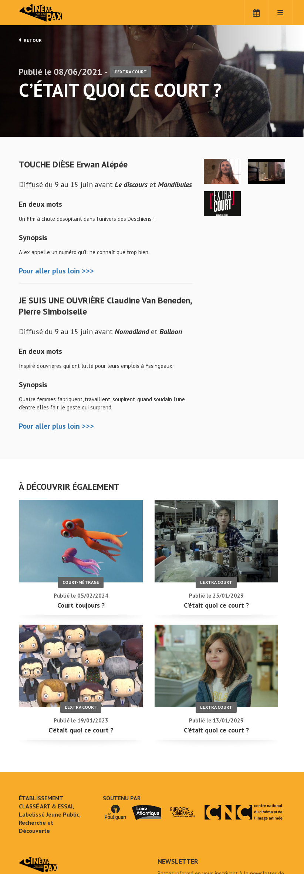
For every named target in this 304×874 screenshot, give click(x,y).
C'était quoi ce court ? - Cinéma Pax (38, 810)
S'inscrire (175, 841)
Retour (30, 40)
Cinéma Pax (52, 13)
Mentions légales (39, 847)
